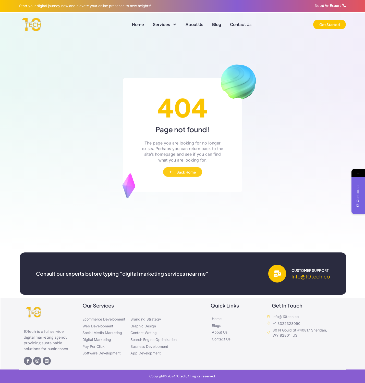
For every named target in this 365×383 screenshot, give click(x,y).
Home (138, 24)
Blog (216, 24)
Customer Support (309, 270)
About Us (194, 24)
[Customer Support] (277, 274)
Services (165, 24)
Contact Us (240, 24)
